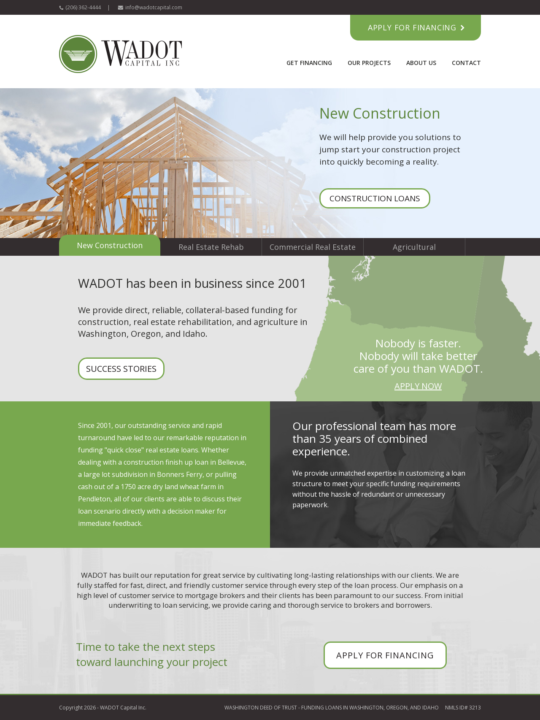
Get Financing (309, 63)
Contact (466, 63)
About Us (421, 63)
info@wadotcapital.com (153, 7)
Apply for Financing (412, 27)
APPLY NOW (418, 386)
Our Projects (369, 63)
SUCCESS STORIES (121, 368)
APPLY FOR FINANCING (385, 655)
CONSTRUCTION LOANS (374, 198)
